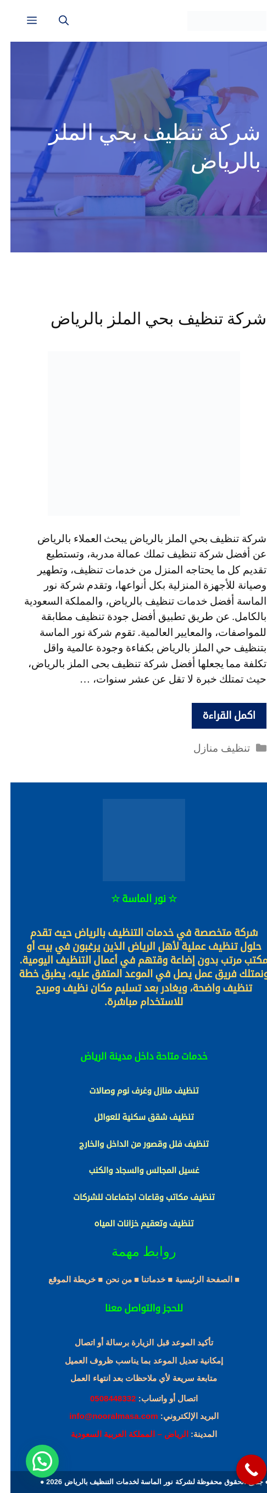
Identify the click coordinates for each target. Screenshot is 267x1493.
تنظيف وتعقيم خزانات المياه (133, 1223)
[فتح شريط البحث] (53, 20)
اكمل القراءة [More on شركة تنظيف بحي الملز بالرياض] (218, 715)
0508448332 (102, 1398)
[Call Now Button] (241, 1470)
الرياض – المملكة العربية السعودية (119, 1434)
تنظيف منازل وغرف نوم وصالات (133, 1090)
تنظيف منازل (211, 748)
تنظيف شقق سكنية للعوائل (133, 1117)
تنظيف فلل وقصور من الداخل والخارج (133, 1144)
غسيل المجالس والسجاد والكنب (133, 1170)
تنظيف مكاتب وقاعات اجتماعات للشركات (133, 1197)
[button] (31, 1461)
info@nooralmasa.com (103, 1416)
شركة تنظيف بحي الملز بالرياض (148, 318)
